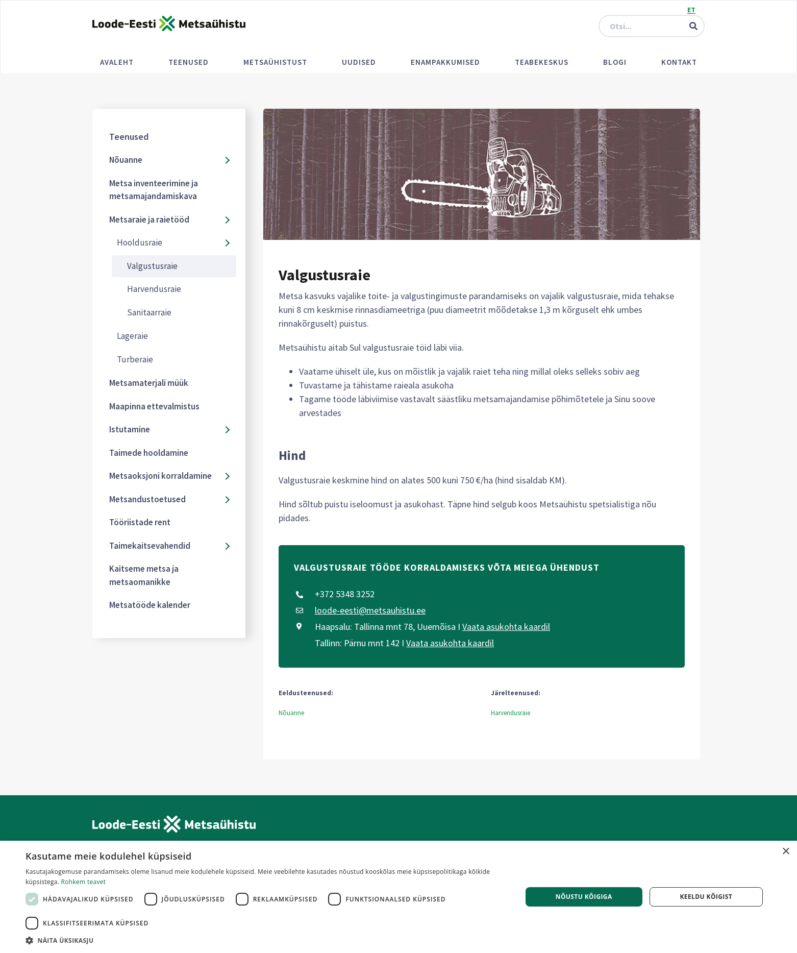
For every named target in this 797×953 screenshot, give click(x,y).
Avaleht (117, 62)
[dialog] (398, 897)
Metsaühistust (275, 62)
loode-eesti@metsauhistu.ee (370, 610)
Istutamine (129, 429)
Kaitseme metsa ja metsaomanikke (144, 575)
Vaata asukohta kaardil (506, 626)
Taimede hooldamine (148, 452)
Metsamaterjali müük (148, 382)
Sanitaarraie (149, 312)
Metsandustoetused (147, 499)
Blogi (615, 62)
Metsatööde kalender (149, 604)
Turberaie (135, 359)
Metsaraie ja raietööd (149, 219)
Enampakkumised (445, 62)
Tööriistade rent (139, 522)
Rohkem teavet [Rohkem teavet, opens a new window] (83, 881)
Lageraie (132, 335)
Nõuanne (125, 159)
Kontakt (679, 62)
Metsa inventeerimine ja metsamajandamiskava (153, 190)
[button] (266, 940)
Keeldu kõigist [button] (706, 896)
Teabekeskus (541, 62)
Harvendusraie (154, 289)
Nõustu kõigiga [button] (584, 896)
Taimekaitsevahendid (149, 545)
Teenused (188, 62)
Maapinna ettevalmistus (154, 406)
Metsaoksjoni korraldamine (160, 475)
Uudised (359, 62)
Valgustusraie (152, 266)
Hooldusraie (139, 242)
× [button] (785, 852)
